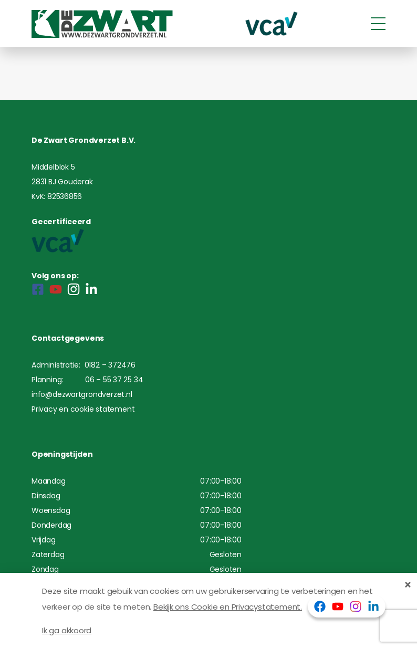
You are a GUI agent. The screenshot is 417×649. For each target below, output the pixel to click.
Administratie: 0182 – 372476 (83, 365)
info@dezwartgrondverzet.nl (82, 394)
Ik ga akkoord (66, 630)
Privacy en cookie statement (83, 409)
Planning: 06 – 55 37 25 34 (87, 379)
